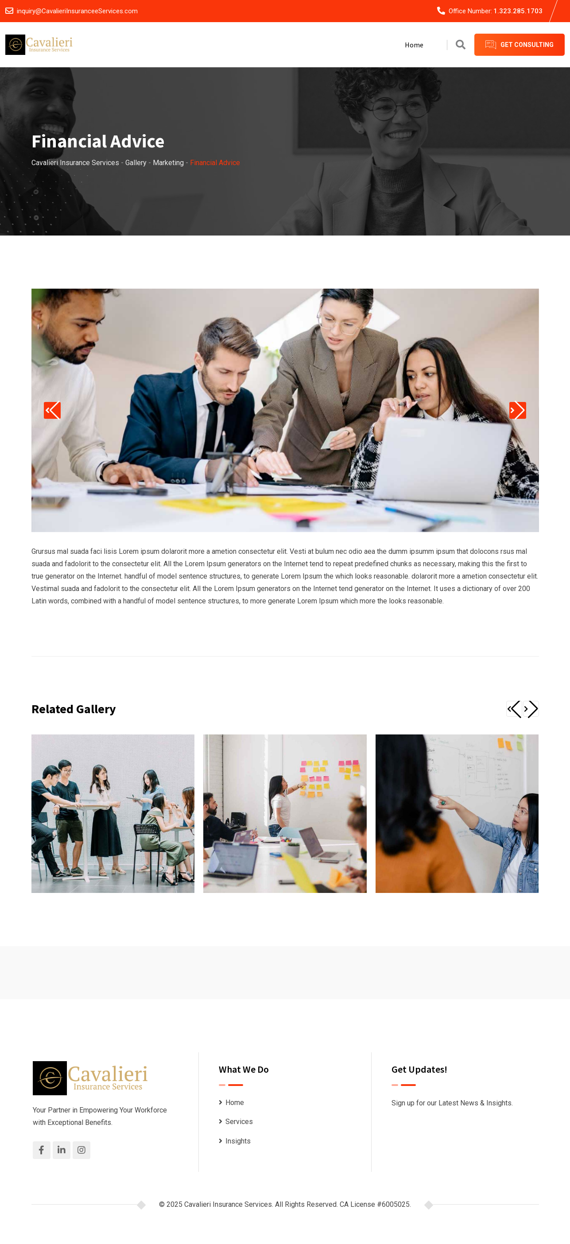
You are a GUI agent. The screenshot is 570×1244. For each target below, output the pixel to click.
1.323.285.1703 (518, 11)
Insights (238, 1141)
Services (239, 1121)
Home (414, 44)
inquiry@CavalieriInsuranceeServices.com (77, 11)
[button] (57, 410)
